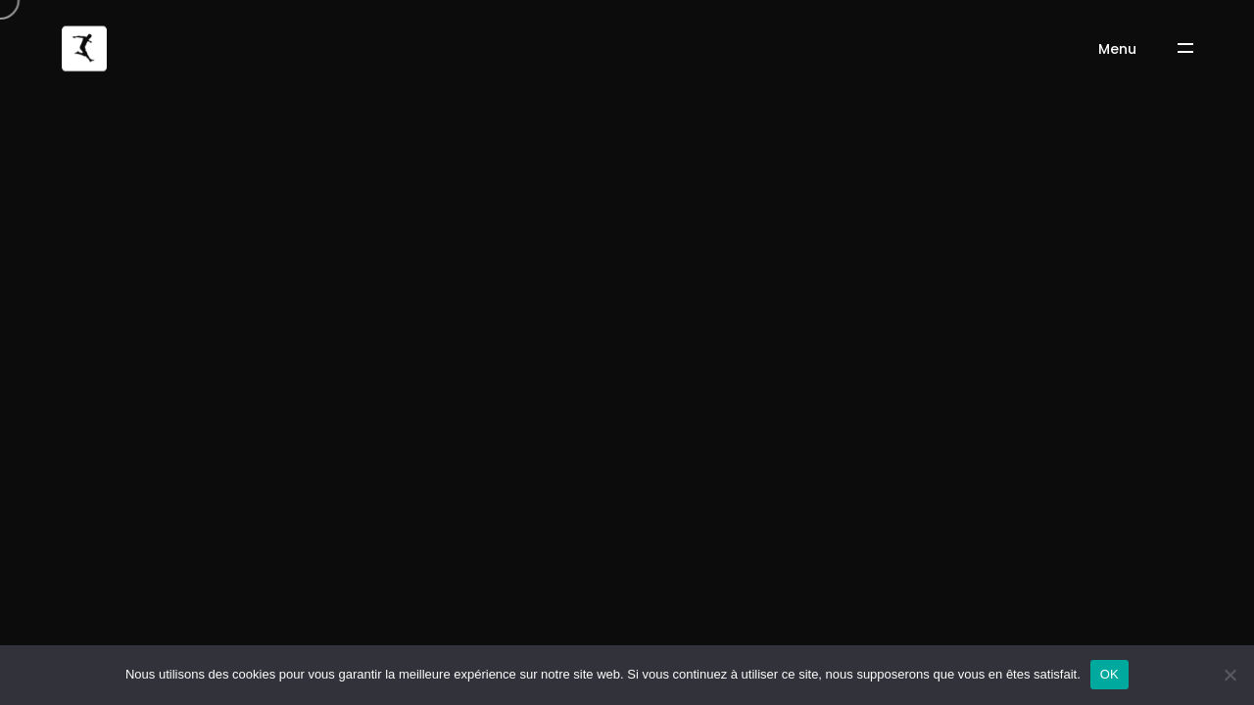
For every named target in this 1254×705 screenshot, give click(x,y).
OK (1109, 674)
